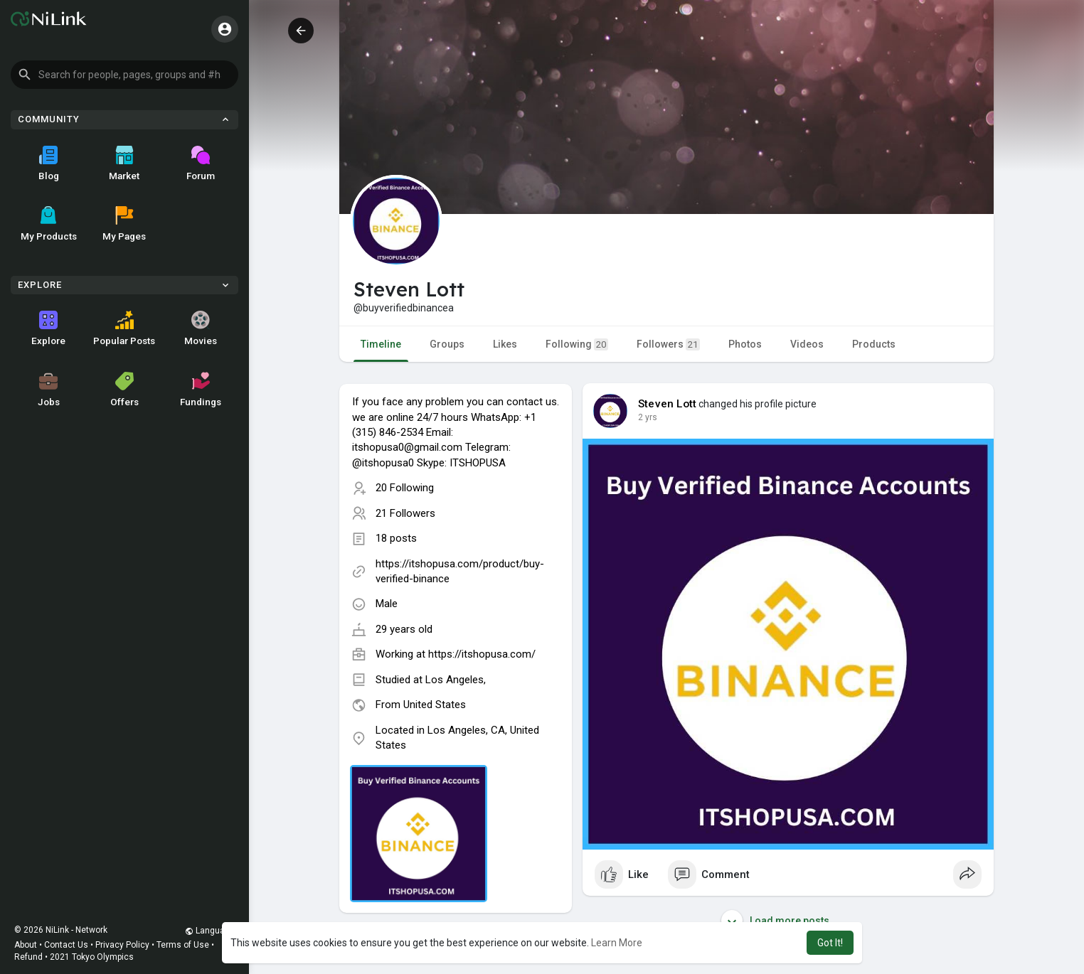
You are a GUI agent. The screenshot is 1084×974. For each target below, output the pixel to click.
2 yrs (647, 417)
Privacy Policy (122, 945)
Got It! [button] (830, 942)
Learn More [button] (616, 942)
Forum (200, 163)
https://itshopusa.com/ (482, 654)
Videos (807, 344)
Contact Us (66, 945)
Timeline (381, 344)
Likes (505, 344)
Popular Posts (124, 328)
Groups (447, 344)
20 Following (405, 487)
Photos (745, 344)
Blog (48, 163)
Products (874, 344)
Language (210, 931)
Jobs (49, 389)
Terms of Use (182, 945)
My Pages (124, 224)
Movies (200, 328)
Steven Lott (667, 403)
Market (124, 163)
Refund (28, 957)
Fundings (200, 389)
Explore (48, 328)
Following (577, 344)
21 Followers (405, 513)
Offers (124, 389)
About (25, 945)
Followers (668, 344)
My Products (49, 224)
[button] (124, 74)
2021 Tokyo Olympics (92, 957)
